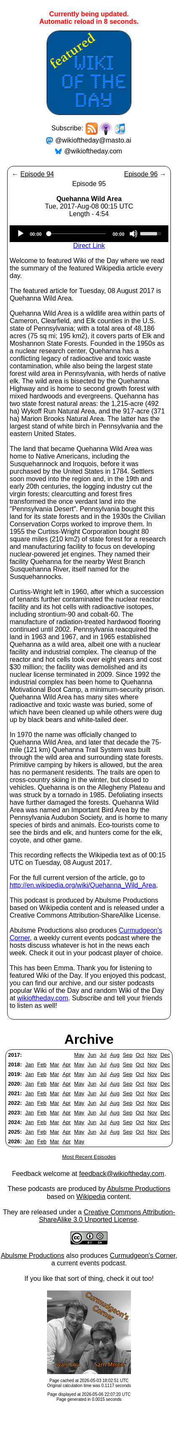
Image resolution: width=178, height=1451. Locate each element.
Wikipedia (90, 1196)
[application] (89, 233)
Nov (152, 1055)
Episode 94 (37, 174)
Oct (140, 1055)
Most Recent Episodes (89, 1157)
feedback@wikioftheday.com (121, 1173)
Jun (92, 1055)
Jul (102, 1055)
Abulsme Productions (138, 1188)
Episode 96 (140, 174)
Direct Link (89, 245)
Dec (165, 1055)
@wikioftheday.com (93, 151)
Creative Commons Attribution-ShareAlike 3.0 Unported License (107, 1216)
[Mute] (133, 234)
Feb (42, 1064)
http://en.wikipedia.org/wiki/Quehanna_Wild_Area (83, 885)
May (79, 1055)
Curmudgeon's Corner (142, 1255)
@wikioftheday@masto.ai (93, 140)
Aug (115, 1055)
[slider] (77, 233)
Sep (128, 1055)
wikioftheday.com (42, 998)
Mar (54, 1064)
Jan (29, 1064)
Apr (67, 1064)
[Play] (20, 234)
